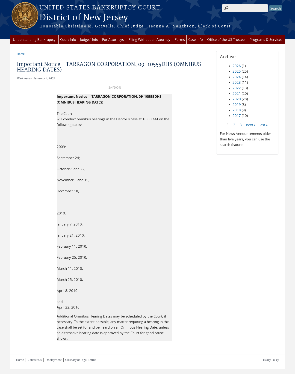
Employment (53, 360)
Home (21, 54)
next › (250, 124)
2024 (237, 76)
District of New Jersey (83, 17)
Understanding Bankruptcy (34, 39)
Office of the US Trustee (226, 39)
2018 (237, 110)
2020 (237, 99)
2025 (237, 71)
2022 (237, 88)
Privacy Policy (270, 360)
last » (264, 124)
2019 (237, 104)
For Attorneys (113, 39)
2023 (237, 82)
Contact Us (35, 360)
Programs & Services (266, 39)
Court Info (68, 39)
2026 (237, 65)
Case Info (195, 39)
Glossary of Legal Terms (80, 360)
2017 (237, 115)
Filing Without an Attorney (149, 39)
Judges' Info (89, 39)
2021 (237, 93)
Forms (180, 39)
